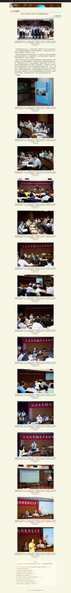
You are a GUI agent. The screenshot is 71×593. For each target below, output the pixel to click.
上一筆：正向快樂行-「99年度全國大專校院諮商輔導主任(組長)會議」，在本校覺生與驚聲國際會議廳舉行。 (35, 563)
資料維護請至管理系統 (40, 590)
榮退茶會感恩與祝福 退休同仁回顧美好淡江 (23, 578)
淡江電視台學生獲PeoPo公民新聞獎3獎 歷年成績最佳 (25, 582)
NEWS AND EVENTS (22, 1)
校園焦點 (16, 1)
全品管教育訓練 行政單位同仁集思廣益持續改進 (24, 573)
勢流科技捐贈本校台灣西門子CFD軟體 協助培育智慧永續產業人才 (27, 577)
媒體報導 (28, 1)
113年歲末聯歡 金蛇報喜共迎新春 (22, 568)
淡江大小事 (11, 1)
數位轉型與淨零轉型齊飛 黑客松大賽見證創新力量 (24, 580)
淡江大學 (31, 590)
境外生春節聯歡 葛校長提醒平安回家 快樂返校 (24, 570)
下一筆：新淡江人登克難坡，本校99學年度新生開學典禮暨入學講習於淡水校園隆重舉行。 (31, 566)
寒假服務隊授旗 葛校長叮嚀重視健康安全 (23, 575)
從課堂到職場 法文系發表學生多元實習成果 (23, 572)
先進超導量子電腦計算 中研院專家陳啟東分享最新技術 (25, 583)
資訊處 (34, 590)
